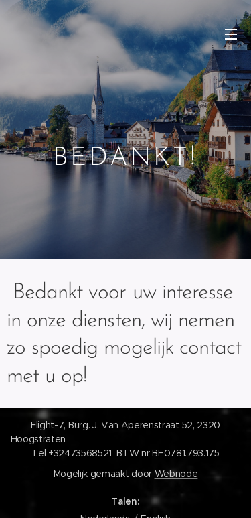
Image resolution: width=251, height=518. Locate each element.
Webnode (176, 474)
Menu (231, 34)
